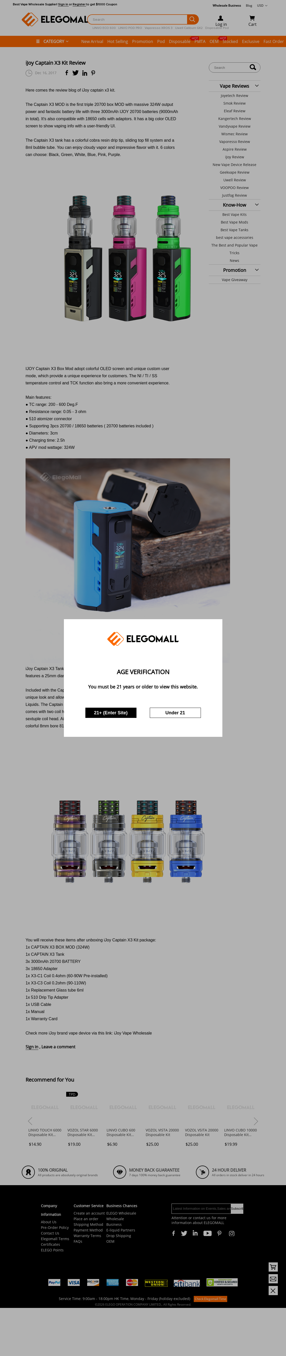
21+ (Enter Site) (111, 712)
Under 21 (175, 712)
